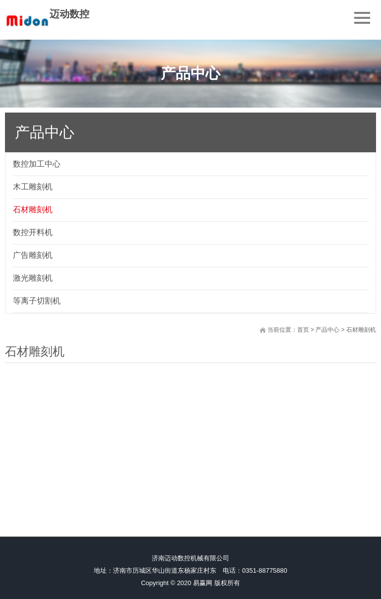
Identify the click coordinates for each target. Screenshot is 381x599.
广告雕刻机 (33, 255)
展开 (374, 157)
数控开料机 (33, 232)
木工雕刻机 (33, 186)
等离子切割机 (37, 301)
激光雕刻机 (33, 278)
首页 (303, 329)
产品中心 (327, 329)
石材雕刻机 (33, 209)
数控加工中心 (37, 164)
